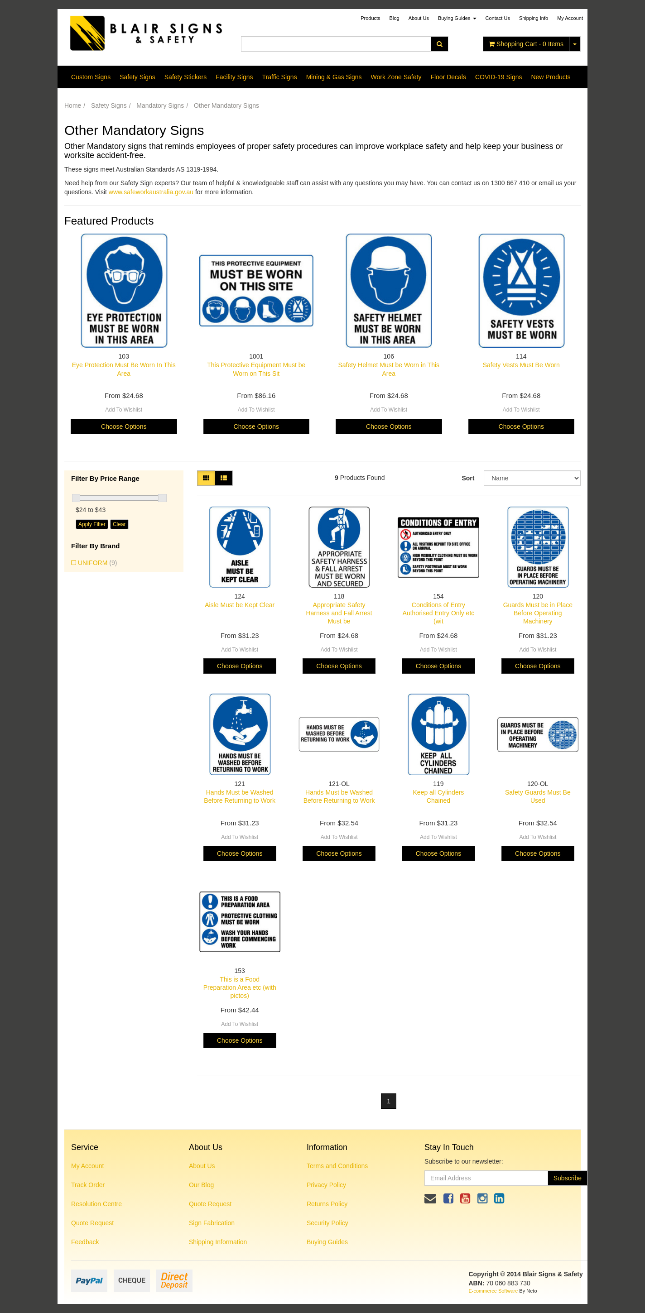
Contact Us (498, 18)
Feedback (85, 1242)
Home (72, 105)
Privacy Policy (326, 1184)
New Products (550, 77)
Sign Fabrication (212, 1223)
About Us (419, 18)
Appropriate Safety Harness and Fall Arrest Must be (339, 613)
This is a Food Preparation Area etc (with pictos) (239, 987)
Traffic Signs (279, 77)
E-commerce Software (493, 1291)
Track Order (88, 1184)
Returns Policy (327, 1204)
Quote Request (92, 1223)
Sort (468, 478)
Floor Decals (448, 77)
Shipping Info (533, 18)
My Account (87, 1165)
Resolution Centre (96, 1204)
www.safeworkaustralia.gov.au (151, 192)
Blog (395, 18)
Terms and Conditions (337, 1165)
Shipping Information (218, 1242)
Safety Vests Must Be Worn (521, 365)
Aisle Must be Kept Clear (239, 605)
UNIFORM (97, 562)
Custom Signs (91, 77)
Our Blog (201, 1184)
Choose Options (123, 426)
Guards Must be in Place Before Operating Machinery (538, 613)
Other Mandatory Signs (226, 105)
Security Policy (327, 1223)
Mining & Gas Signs (334, 77)
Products (370, 18)
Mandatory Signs (160, 105)
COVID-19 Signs (498, 77)
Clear (119, 524)
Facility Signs (234, 77)
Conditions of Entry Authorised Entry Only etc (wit (439, 613)
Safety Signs (137, 77)
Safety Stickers (185, 77)
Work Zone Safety (396, 77)
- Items (526, 44)
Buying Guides (457, 18)
